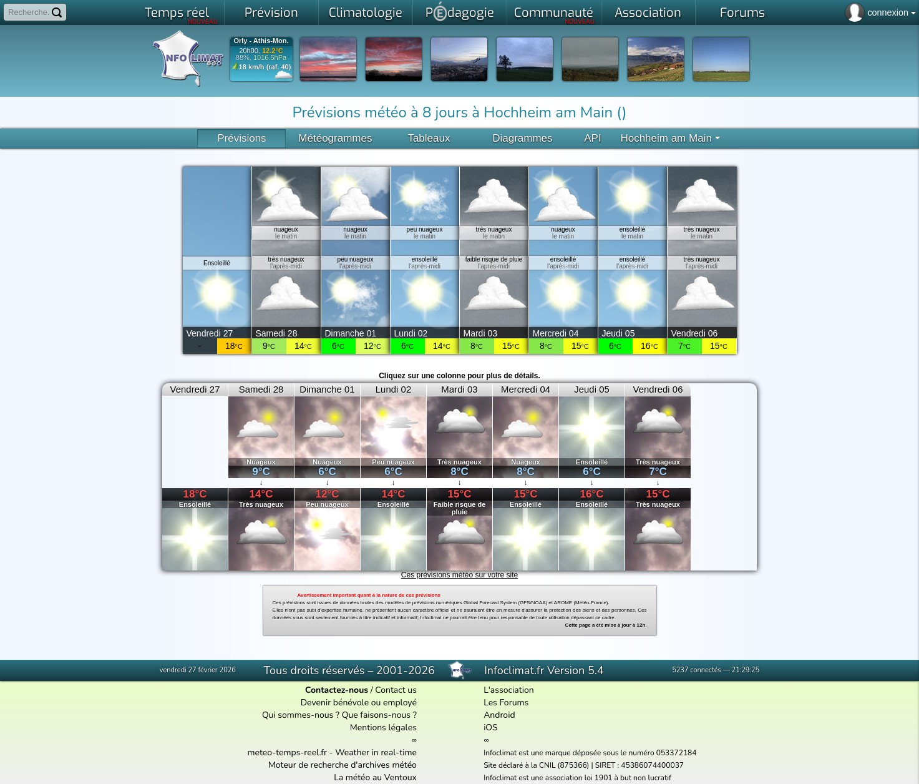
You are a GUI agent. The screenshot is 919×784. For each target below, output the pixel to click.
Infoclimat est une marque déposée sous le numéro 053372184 (590, 753)
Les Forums (506, 702)
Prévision (271, 12)
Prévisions (241, 138)
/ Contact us (361, 690)
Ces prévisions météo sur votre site (459, 575)
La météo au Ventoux (375, 777)
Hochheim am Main (669, 138)
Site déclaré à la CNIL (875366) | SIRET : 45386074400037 (584, 765)
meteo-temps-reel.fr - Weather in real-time (332, 752)
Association (648, 12)
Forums (742, 12)
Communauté (554, 15)
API (592, 138)
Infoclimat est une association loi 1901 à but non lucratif (577, 778)
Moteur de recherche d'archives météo (342, 765)
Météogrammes (335, 138)
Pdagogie (459, 11)
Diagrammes (522, 138)
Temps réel (181, 15)
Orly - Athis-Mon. (260, 40)
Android (499, 715)
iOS (491, 727)
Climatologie (365, 12)
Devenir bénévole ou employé (359, 702)
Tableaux (428, 138)
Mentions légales (383, 727)
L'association (509, 690)
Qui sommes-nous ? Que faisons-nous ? (339, 715)
